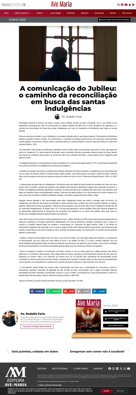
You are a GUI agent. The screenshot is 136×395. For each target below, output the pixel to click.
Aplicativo (84, 13)
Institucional (99, 13)
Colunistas (71, 13)
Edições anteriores (23, 13)
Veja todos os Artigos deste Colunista (37, 326)
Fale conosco (127, 13)
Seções (40, 13)
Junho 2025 (17, 19)
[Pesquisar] (24, 4)
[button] (37, 291)
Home (6, 13)
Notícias (113, 13)
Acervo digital (55, 13)
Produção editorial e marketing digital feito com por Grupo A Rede (58, 381)
